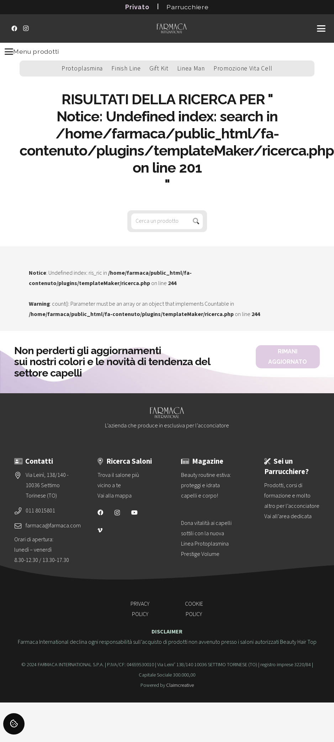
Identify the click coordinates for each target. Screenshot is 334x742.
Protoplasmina (82, 68)
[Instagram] (25, 28)
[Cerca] (196, 221)
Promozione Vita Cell (242, 68)
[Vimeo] (99, 530)
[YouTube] (134, 512)
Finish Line (126, 68)
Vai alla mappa (114, 496)
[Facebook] (14, 28)
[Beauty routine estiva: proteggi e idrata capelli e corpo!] (209, 485)
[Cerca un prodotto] (167, 221)
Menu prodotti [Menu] (32, 51)
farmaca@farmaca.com (53, 526)
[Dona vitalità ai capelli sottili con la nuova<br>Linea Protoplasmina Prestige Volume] (209, 538)
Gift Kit (159, 68)
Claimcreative (180, 685)
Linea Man (191, 68)
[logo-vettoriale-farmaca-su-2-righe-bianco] (171, 28)
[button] (321, 28)
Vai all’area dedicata (288, 516)
